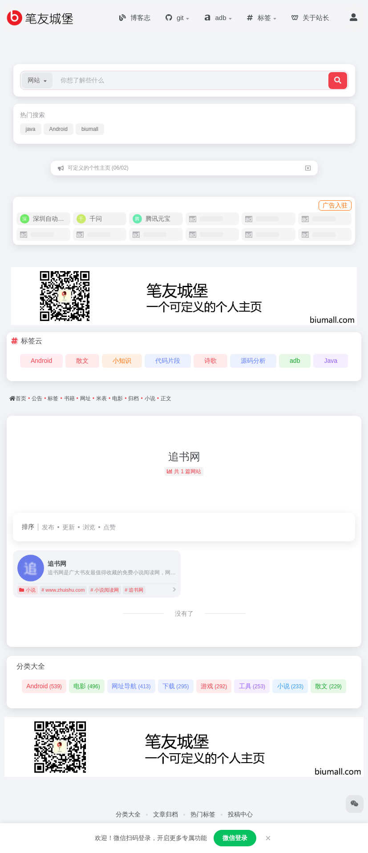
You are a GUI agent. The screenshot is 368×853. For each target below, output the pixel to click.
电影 (86, 686)
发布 (48, 527)
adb (295, 360)
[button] (37, 80)
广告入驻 (335, 205)
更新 (68, 527)
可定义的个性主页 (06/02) (98, 168)
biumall (89, 129)
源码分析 (253, 360)
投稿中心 (240, 814)
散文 (82, 360)
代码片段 (167, 360)
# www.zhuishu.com (63, 590)
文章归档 (165, 814)
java (31, 129)
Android (58, 129)
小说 (27, 590)
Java (330, 360)
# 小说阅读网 (104, 590)
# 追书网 (134, 590)
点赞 (109, 527)
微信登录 (234, 837)
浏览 (89, 527)
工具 (252, 686)
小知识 (122, 360)
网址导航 (131, 686)
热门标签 (202, 814)
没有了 (184, 613)
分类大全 (128, 814)
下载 (175, 686)
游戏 (214, 686)
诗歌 (210, 360)
